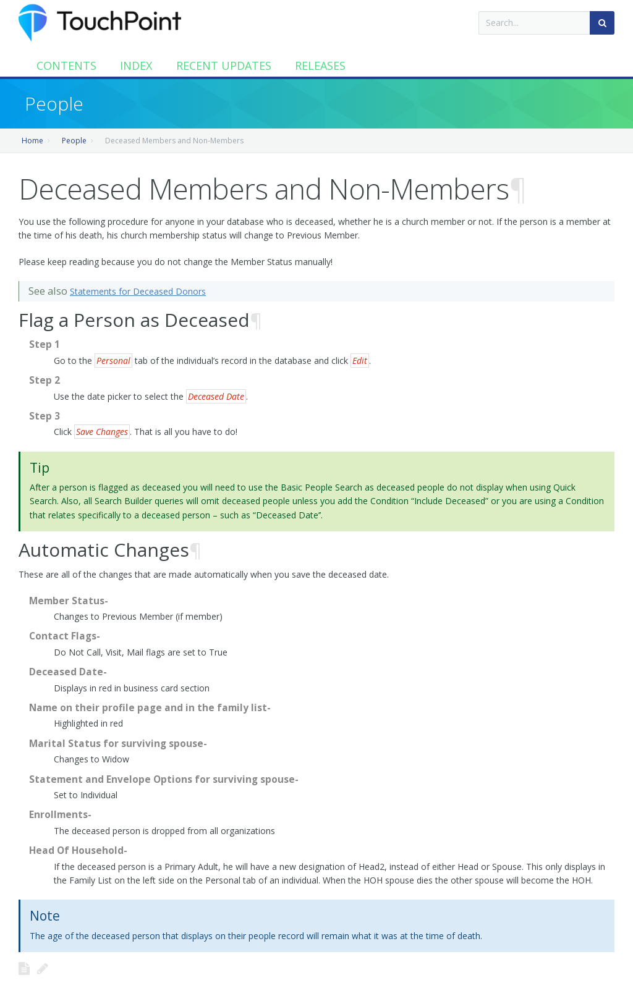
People (74, 140)
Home (32, 140)
